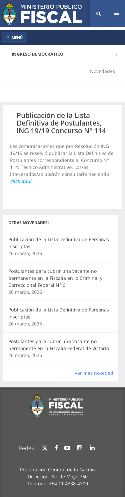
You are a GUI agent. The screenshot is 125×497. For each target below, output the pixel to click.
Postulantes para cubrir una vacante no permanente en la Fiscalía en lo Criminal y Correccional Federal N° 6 (55, 278)
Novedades (102, 71)
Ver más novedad (94, 373)
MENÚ (14, 37)
